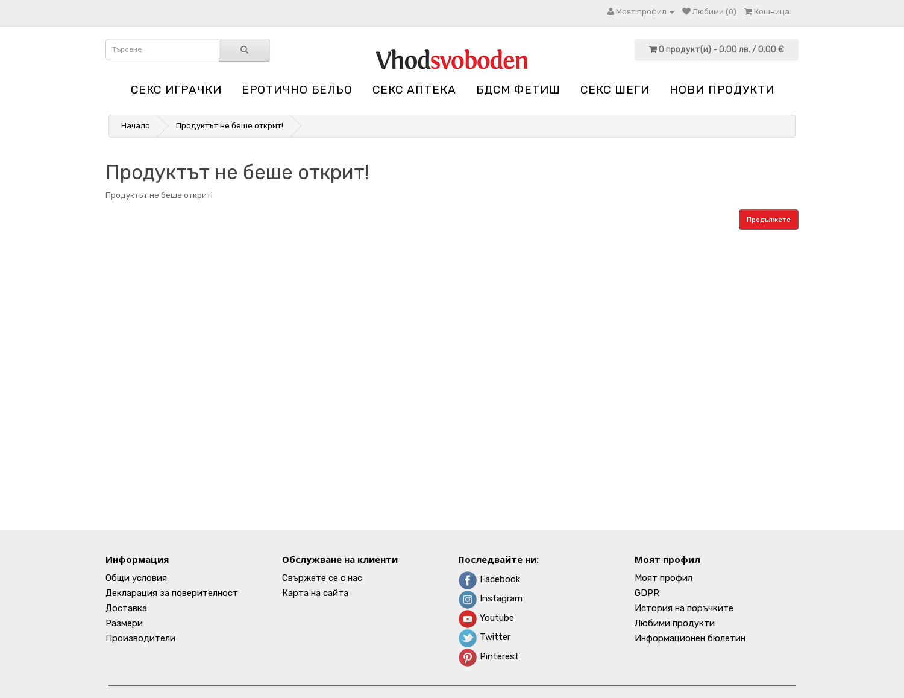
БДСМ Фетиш (518, 90)
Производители (140, 638)
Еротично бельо (297, 90)
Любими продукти (675, 623)
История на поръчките (684, 608)
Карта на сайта (315, 593)
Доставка (126, 608)
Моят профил (663, 578)
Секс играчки (176, 90)
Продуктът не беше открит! (229, 125)
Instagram (490, 598)
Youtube (486, 617)
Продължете (769, 219)
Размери (124, 623)
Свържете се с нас (322, 578)
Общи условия (136, 578)
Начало (135, 125)
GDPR (647, 593)
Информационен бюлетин (690, 638)
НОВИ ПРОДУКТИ (722, 90)
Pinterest (488, 656)
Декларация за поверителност (171, 593)
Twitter (484, 637)
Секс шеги (615, 90)
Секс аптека (414, 90)
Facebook (489, 579)
